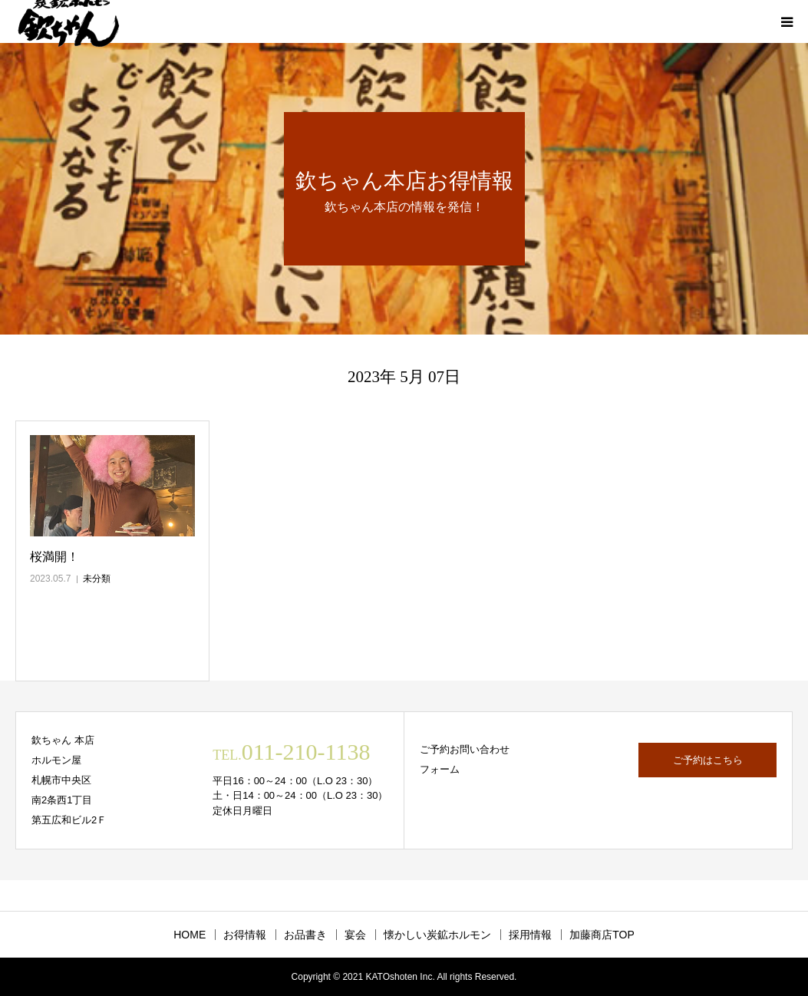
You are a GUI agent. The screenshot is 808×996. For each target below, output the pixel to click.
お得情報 (244, 934)
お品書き (305, 934)
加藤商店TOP (602, 934)
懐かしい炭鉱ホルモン (437, 934)
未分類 (96, 578)
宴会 (355, 934)
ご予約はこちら (708, 760)
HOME (189, 934)
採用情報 (530, 934)
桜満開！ (54, 556)
